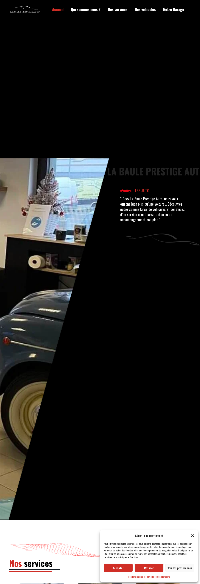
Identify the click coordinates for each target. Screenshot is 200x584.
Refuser (149, 568)
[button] (192, 536)
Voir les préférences (180, 568)
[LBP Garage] (24, 9)
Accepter (118, 568)
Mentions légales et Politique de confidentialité (149, 576)
